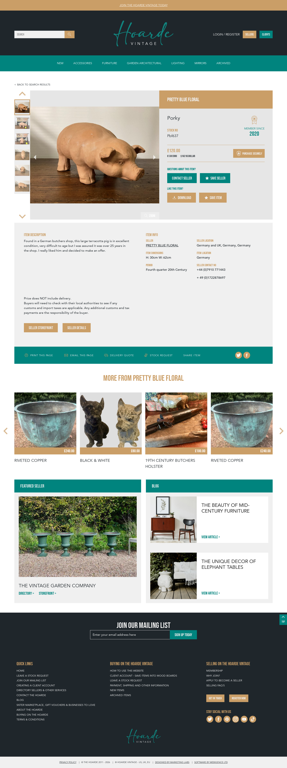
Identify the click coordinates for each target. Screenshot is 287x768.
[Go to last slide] (37, 155)
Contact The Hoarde (31, 695)
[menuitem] (22, 107)
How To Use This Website (127, 670)
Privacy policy (67, 762)
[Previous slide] (22, 94)
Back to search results (33, 84)
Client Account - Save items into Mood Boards (143, 675)
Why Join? (213, 675)
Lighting (178, 63)
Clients (266, 34)
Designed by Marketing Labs (172, 762)
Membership (214, 670)
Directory (25, 593)
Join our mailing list (31, 680)
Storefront (46, 593)
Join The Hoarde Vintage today (144, 5)
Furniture (109, 63)
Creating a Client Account (36, 685)
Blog (20, 700)
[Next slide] (22, 216)
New (60, 63)
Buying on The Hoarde (32, 714)
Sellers (249, 34)
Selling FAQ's (215, 685)
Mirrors (200, 63)
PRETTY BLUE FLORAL (162, 245)
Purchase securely (249, 153)
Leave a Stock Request (32, 675)
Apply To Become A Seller (224, 680)
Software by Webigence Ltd (211, 762)
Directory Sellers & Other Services (41, 690)
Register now (239, 698)
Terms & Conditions (30, 719)
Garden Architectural (144, 63)
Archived (223, 63)
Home (21, 670)
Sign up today (183, 635)
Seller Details (76, 328)
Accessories (82, 63)
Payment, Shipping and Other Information (139, 685)
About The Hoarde (30, 709)
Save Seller (215, 178)
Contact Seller (182, 178)
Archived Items (120, 695)
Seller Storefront (41, 328)
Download (181, 197)
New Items (117, 690)
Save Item (213, 197)
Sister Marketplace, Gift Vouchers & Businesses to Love (56, 705)
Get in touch (215, 698)
